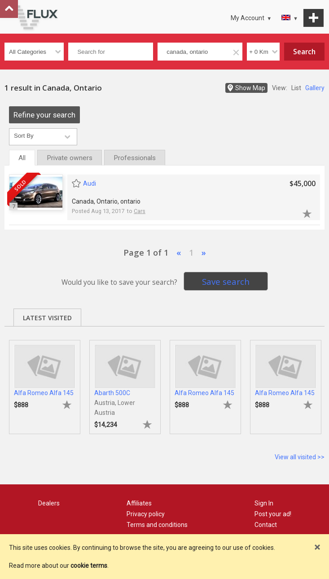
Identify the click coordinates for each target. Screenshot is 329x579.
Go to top (9, 9)
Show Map (250, 87)
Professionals (135, 158)
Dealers (49, 503)
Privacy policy (146, 514)
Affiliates (139, 503)
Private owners (69, 158)
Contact (265, 524)
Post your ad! (272, 514)
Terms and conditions (157, 524)
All (22, 158)
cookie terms (88, 565)
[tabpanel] (44, 382)
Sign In (263, 503)
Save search (226, 281)
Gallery (315, 87)
